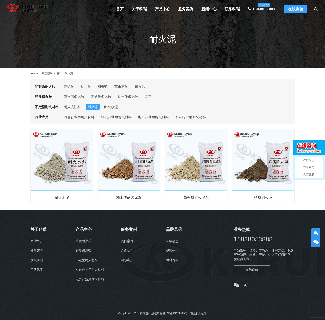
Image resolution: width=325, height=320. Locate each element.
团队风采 (36, 269)
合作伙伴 (127, 250)
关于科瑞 (139, 9)
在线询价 (295, 9)
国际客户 (127, 260)
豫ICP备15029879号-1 (176, 313)
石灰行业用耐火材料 (190, 117)
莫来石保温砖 (74, 97)
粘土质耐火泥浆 (129, 197)
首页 (120, 9)
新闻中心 (209, 9)
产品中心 (162, 9)
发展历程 (36, 260)
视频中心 (172, 250)
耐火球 (140, 87)
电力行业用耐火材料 (153, 117)
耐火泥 (93, 107)
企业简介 (36, 241)
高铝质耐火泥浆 (196, 197)
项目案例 (127, 241)
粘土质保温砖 (128, 97)
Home (34, 73)
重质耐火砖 (83, 241)
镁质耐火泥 (263, 197)
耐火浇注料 (72, 107)
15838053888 (262, 9)
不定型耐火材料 (87, 260)
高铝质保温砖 (101, 97)
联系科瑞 (232, 9)
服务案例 (185, 9)
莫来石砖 (121, 87)
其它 (148, 97)
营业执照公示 (198, 313)
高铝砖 (69, 87)
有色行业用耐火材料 (79, 117)
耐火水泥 (111, 107)
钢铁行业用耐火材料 (116, 117)
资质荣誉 (36, 250)
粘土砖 (86, 87)
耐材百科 (172, 260)
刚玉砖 (103, 87)
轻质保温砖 (83, 250)
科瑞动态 (172, 241)
